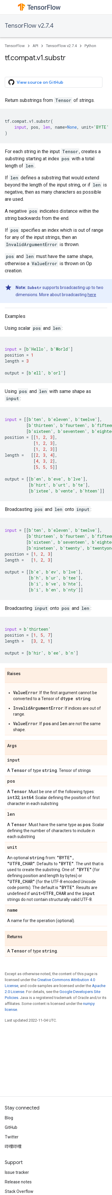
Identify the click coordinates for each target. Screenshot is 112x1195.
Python (90, 45)
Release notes (18, 1182)
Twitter (12, 1137)
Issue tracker (17, 1172)
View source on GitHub (35, 82)
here (92, 294)
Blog (9, 1117)
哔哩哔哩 (13, 1146)
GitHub (11, 1127)
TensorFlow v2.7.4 (29, 25)
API (35, 45)
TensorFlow (15, 45)
